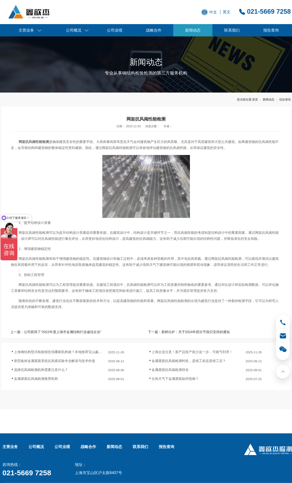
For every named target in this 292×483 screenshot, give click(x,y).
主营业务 (26, 30)
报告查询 (271, 30)
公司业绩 (114, 30)
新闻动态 (193, 30)
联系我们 (232, 30)
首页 (255, 99)
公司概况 (73, 30)
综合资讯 (285, 99)
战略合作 (153, 30)
